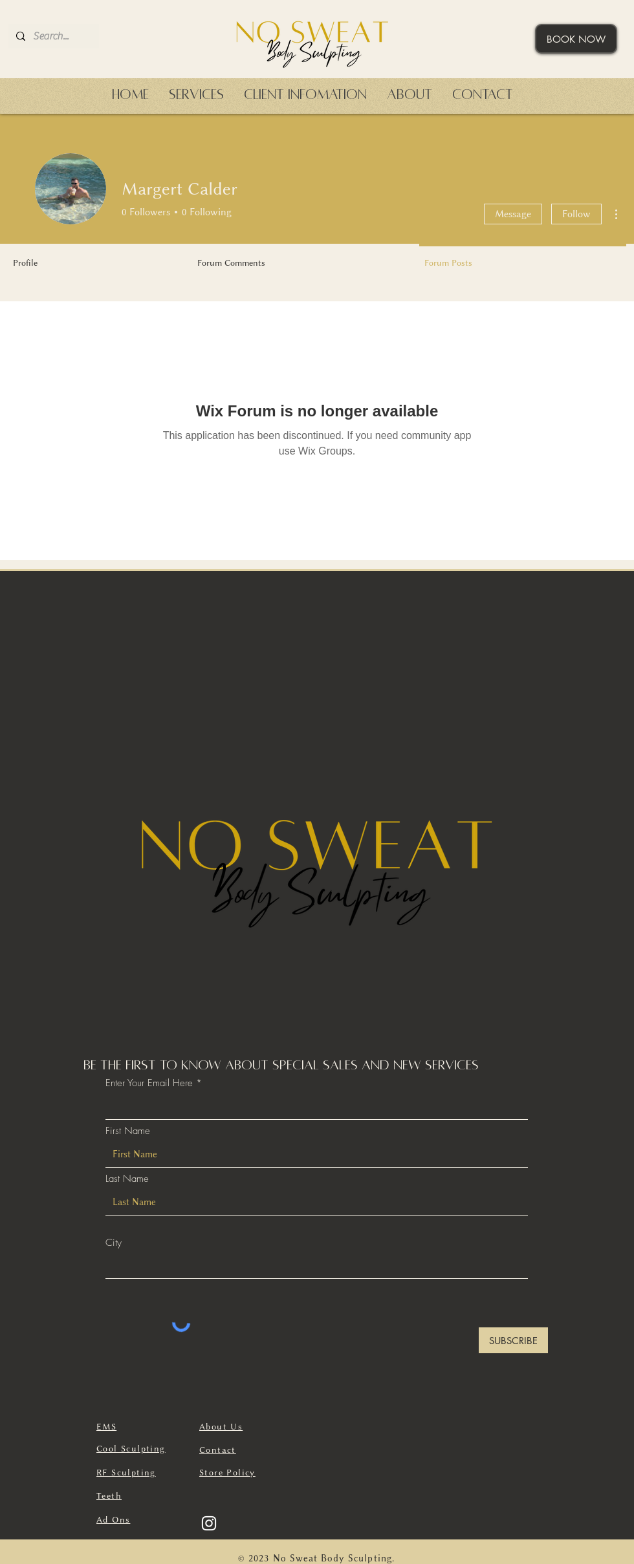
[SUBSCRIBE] (513, 1340)
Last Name (127, 1179)
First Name (127, 1131)
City (113, 1243)
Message (513, 214)
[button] (196, 95)
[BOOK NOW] (576, 39)
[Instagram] (209, 1523)
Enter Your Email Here (149, 1083)
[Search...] (52, 36)
